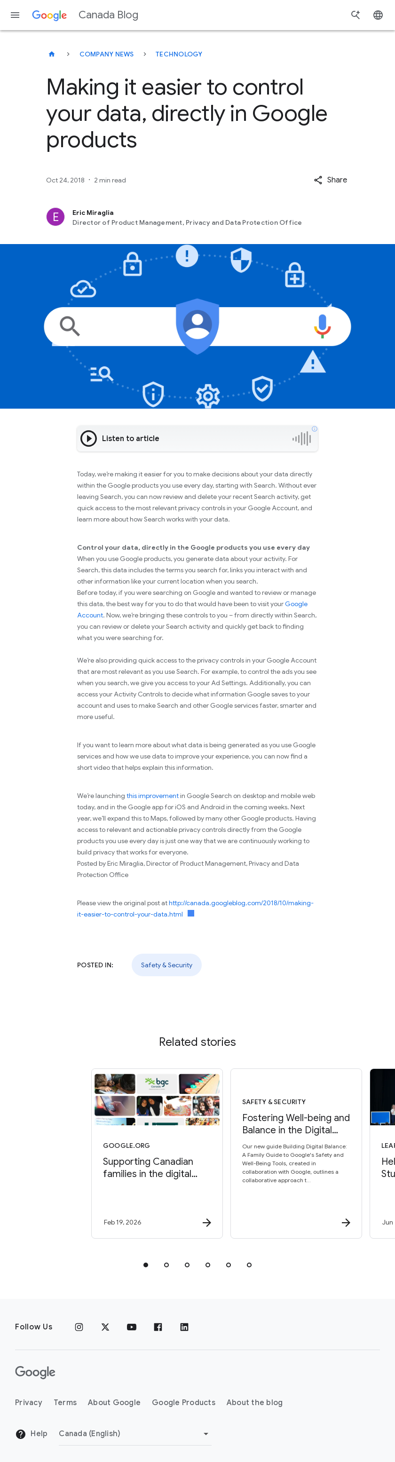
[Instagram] (79, 1327)
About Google (114, 1402)
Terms (65, 1402)
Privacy (28, 1402)
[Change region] (135, 1433)
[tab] (145, 1265)
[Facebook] (158, 1327)
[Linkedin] (184, 1327)
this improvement (152, 795)
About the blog (255, 1402)
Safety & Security (166, 965)
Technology (179, 54)
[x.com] (105, 1327)
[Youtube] (131, 1327)
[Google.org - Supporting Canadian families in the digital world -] (127, 1153)
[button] (330, 180)
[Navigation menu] (15, 15)
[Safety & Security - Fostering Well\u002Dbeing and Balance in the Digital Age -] (266, 1153)
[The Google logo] (35, 1372)
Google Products (183, 1402)
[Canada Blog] (51, 54)
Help (31, 1434)
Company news (106, 54)
